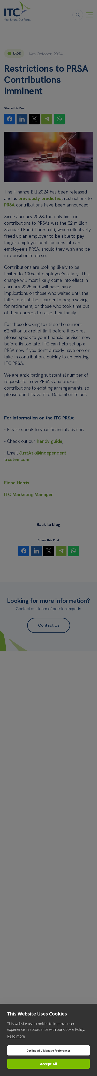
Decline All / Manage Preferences (48, 1050)
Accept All (48, 1063)
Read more (16, 1036)
